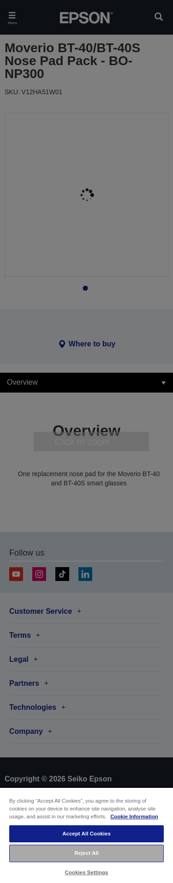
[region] (86, 835)
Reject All (86, 853)
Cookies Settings (86, 872)
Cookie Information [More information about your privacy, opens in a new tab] (134, 816)
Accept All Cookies (86, 833)
